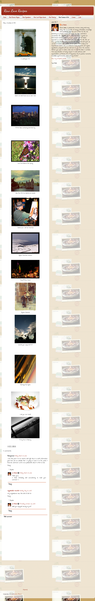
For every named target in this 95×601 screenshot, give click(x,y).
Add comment (8, 517)
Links (79, 17)
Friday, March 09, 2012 (21, 456)
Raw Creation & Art (64, 17)
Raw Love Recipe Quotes (39, 17)
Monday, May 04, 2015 (25, 491)
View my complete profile (58, 59)
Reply (9, 465)
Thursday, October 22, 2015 (27, 504)
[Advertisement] (25, 574)
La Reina (14, 473)
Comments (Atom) (16, 594)
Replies (12, 470)
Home (4, 17)
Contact (73, 17)
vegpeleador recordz (13, 491)
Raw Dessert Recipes (14, 17)
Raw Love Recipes (15, 11)
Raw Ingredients (26, 17)
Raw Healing (52, 17)
